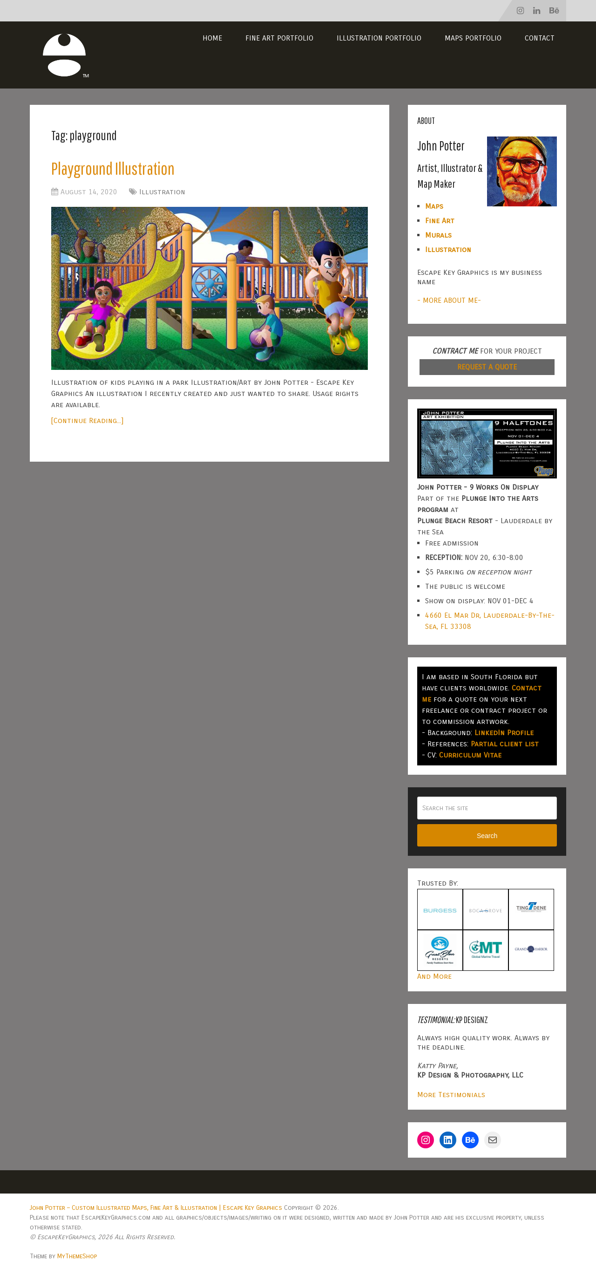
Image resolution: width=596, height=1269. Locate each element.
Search (487, 835)
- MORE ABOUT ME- (449, 300)
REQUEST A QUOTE (487, 366)
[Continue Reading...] (87, 420)
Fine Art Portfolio (279, 38)
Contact (540, 38)
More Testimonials (451, 1094)
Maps (434, 206)
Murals (438, 235)
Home (212, 38)
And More (434, 976)
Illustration (162, 191)
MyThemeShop (77, 1256)
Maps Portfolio (473, 38)
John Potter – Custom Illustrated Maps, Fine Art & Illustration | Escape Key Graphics (156, 1208)
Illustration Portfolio (379, 38)
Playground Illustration (113, 168)
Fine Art (439, 220)
